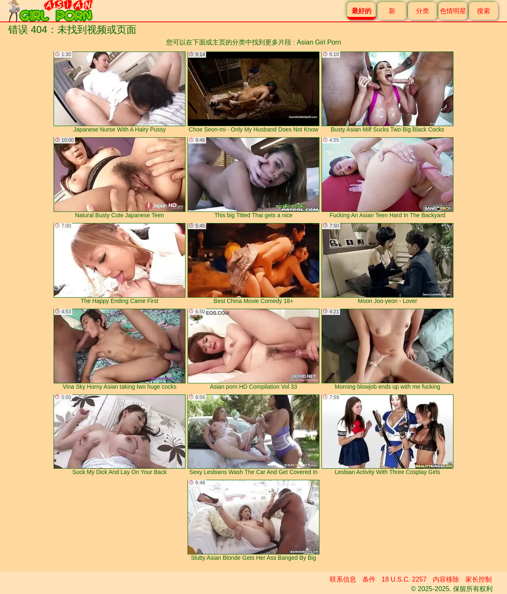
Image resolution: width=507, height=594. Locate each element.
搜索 (483, 10)
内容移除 (446, 579)
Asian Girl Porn (319, 42)
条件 (369, 579)
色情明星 (453, 10)
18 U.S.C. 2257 (404, 579)
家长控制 (478, 579)
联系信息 (343, 579)
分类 (422, 10)
